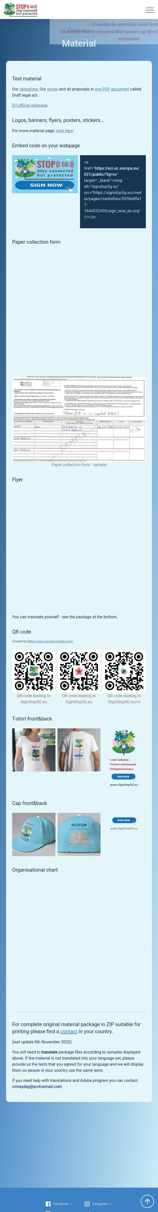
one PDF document (112, 89)
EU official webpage (30, 105)
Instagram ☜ (98, 1204)
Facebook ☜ (59, 1204)
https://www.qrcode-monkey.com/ (50, 641)
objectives (28, 89)
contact (68, 1031)
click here (64, 130)
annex (52, 89)
